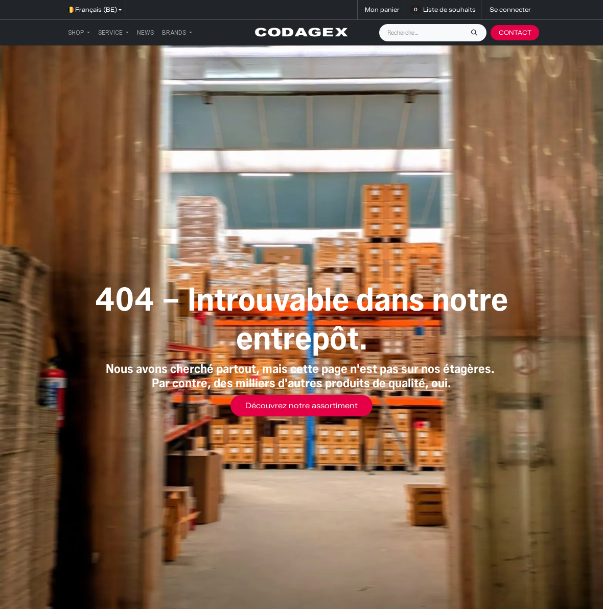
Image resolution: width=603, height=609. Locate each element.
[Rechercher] (476, 32)
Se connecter (510, 9)
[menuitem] (79, 32)
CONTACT (515, 32)
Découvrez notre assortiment (301, 405)
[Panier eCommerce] (381, 9)
